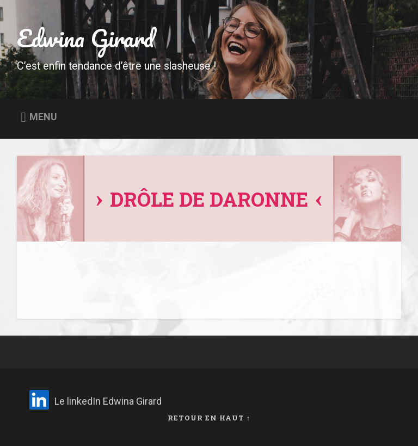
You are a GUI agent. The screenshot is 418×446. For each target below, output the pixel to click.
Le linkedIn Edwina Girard (108, 401)
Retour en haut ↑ (209, 417)
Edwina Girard (85, 37)
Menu (43, 117)
